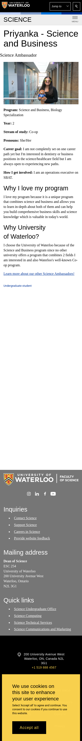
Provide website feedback (32, 538)
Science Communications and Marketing (42, 629)
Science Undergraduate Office (35, 609)
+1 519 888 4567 (44, 667)
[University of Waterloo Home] (16, 6)
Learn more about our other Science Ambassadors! (38, 274)
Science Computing (28, 616)
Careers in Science (27, 532)
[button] (60, 6)
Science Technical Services (33, 622)
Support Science (25, 525)
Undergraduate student (17, 285)
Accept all (29, 727)
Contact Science (25, 518)
